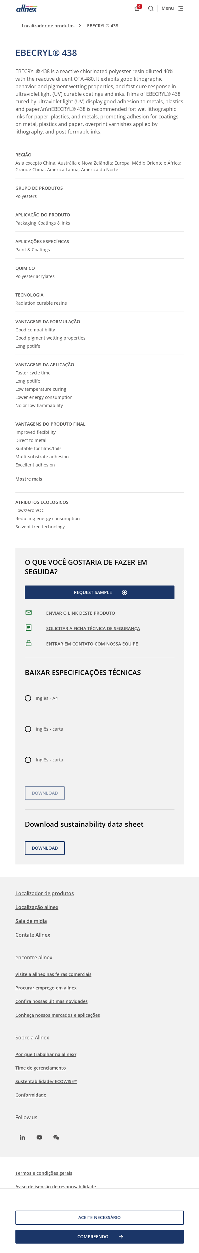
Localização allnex (36, 907)
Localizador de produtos (48, 26)
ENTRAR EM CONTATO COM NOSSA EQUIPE (92, 644)
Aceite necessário (99, 1217)
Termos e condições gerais (43, 1173)
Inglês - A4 (47, 698)
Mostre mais (28, 479)
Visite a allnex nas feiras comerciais (53, 974)
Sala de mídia (31, 921)
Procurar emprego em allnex (46, 988)
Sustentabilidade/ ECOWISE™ (46, 1081)
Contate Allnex (32, 934)
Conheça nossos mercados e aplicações (57, 1015)
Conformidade (30, 1095)
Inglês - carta (49, 729)
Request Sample (101, 592)
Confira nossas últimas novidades (51, 1001)
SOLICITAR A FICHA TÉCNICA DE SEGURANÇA (93, 628)
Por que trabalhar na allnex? (45, 1054)
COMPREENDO (100, 1237)
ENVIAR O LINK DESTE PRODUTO (80, 613)
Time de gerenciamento (40, 1068)
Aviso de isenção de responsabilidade (55, 1187)
